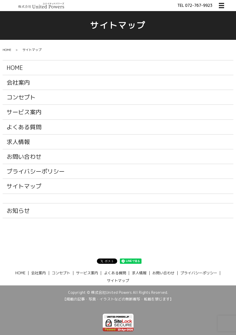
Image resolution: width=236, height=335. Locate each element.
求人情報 (18, 142)
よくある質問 (24, 127)
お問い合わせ (24, 156)
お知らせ (18, 211)
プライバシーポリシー (36, 171)
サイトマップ (24, 186)
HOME (7, 49)
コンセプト (21, 97)
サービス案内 (24, 112)
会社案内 (18, 82)
